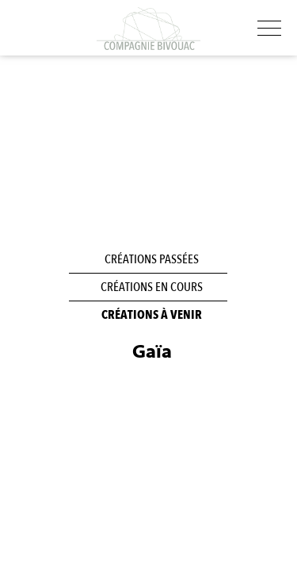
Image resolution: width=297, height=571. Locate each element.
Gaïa (152, 351)
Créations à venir (151, 315)
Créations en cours (152, 287)
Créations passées (152, 259)
